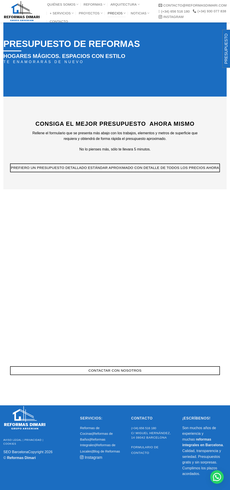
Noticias (140, 13)
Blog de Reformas (106, 451)
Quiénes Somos (63, 4)
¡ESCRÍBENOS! (196, 418)
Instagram (91, 457)
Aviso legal (12, 440)
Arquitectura (125, 4)
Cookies (9, 443)
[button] (217, 477)
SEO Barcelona (15, 452)
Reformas (94, 4)
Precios (117, 13)
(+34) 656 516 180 (143, 428)
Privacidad (33, 440)
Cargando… (115, 271)
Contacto (59, 21)
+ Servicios (62, 13)
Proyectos (91, 13)
